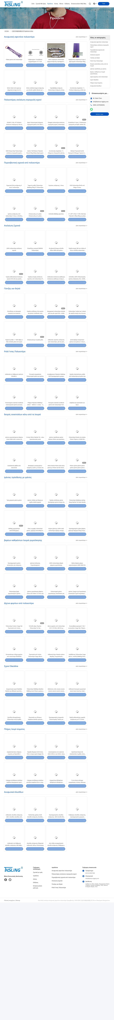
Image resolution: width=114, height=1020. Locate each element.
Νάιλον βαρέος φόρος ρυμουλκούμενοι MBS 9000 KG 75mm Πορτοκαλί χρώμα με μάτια (77, 641)
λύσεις (56, 3)
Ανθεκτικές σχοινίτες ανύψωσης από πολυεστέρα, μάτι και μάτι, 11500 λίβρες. (56, 386)
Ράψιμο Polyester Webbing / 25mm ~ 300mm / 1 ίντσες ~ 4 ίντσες (35, 458)
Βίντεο (61, 3)
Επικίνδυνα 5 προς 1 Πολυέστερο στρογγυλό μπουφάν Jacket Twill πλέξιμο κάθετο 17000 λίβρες (77, 138)
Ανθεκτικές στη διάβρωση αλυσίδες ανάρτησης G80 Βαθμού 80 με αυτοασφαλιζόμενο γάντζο (14, 962)
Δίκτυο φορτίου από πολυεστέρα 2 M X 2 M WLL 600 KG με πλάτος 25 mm (56, 713)
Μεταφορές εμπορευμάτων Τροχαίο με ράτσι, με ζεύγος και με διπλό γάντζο (35, 530)
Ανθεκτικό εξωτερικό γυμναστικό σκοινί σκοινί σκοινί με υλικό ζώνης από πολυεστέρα (77, 785)
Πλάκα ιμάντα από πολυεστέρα (14, 64)
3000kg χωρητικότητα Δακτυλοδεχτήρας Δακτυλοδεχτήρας (14, 602)
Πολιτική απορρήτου (9, 1018)
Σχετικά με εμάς (41, 3)
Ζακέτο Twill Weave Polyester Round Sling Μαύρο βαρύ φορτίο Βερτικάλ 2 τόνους (35, 171)
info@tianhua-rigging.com (100, 101)
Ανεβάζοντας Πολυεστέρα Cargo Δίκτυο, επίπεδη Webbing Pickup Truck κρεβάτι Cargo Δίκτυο (77, 746)
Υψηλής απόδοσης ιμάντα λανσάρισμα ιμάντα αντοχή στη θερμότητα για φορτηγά (56, 569)
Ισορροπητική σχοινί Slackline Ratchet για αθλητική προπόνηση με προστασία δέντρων (14, 785)
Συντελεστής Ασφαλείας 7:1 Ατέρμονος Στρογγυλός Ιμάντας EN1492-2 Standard (56, 171)
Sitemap (18, 1018)
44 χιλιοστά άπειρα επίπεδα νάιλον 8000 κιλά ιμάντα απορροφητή (56, 282)
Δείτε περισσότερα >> (81, 37)
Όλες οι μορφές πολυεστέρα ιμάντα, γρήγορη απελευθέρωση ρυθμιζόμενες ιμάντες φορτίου (35, 602)
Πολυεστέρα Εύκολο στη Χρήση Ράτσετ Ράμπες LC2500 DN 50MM (77, 497)
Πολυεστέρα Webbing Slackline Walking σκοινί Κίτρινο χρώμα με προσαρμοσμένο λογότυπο (35, 785)
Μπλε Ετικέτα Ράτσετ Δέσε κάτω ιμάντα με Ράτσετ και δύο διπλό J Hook (56, 530)
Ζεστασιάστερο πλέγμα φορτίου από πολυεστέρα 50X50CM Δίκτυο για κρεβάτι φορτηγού (14, 746)
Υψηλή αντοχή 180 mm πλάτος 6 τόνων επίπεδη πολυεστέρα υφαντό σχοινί (77, 282)
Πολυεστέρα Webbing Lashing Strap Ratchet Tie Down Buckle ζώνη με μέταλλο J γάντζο (77, 569)
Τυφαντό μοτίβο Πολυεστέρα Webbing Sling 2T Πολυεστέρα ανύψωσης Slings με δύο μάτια (35, 210)
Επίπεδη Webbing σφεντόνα (56, 240)
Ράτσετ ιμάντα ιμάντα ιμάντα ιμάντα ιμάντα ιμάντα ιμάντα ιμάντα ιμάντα (77, 530)
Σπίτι (33, 3)
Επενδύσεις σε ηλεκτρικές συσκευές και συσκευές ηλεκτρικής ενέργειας (14, 354)
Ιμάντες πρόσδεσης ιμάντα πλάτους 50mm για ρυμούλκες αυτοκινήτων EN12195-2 (56, 497)
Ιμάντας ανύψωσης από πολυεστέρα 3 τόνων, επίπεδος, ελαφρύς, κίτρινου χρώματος (14, 242)
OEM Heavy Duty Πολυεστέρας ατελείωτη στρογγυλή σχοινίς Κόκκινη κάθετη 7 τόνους (14, 171)
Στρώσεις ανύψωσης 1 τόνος (56, 207)
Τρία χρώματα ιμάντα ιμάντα (14, 567)
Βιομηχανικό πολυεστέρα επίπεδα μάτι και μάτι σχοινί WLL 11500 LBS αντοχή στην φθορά (56, 354)
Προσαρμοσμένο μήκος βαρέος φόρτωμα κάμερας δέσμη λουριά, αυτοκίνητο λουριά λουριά (77, 602)
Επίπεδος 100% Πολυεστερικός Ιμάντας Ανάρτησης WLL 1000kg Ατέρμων (77, 314)
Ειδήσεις (67, 3)
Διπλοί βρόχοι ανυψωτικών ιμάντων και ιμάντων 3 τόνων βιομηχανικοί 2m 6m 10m (77, 386)
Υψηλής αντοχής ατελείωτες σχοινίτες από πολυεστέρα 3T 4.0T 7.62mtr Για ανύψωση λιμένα (35, 314)
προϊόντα (50, 3)
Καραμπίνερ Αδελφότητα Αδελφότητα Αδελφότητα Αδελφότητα (56, 890)
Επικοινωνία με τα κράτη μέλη (35, 384)
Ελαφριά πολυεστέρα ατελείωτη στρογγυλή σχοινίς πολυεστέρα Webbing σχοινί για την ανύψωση (56, 138)
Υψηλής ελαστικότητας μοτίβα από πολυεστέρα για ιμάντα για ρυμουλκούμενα (77, 425)
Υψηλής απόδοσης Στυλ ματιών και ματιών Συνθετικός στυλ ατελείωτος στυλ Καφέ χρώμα (35, 354)
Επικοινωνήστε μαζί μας (78, 3)
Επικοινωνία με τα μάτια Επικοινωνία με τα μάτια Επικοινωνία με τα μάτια (35, 242)
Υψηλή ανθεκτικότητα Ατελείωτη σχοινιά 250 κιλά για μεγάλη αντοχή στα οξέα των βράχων (14, 314)
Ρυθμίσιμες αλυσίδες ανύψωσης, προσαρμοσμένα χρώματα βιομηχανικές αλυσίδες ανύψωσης (77, 929)
